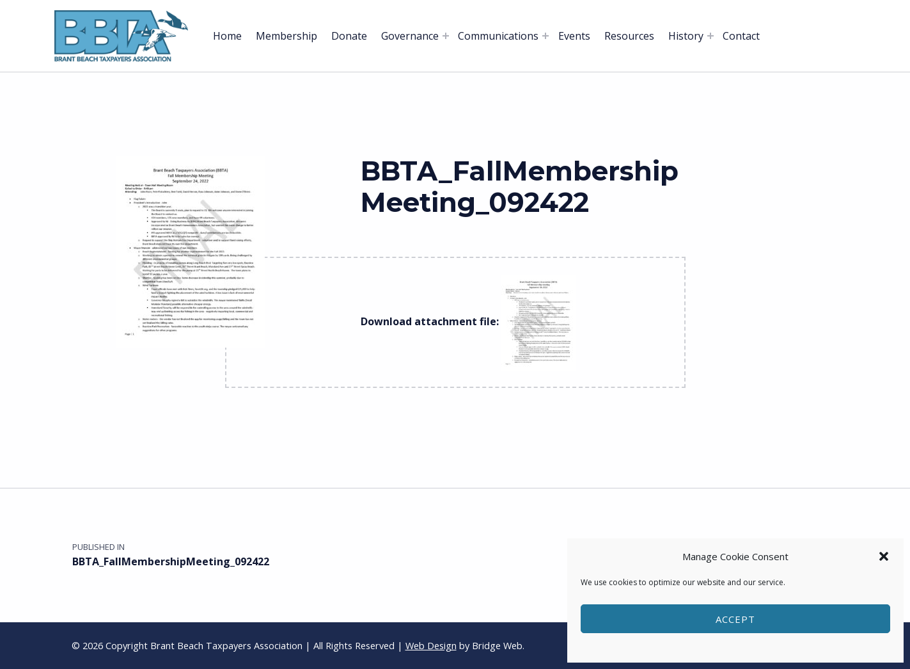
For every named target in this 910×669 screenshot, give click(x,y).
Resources (629, 36)
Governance (410, 36)
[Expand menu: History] (710, 36)
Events (574, 36)
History (685, 36)
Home (227, 36)
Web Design (431, 646)
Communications (498, 36)
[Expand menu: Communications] (545, 36)
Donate (349, 36)
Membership (286, 36)
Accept (735, 619)
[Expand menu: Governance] (446, 36)
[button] (883, 556)
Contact (741, 36)
